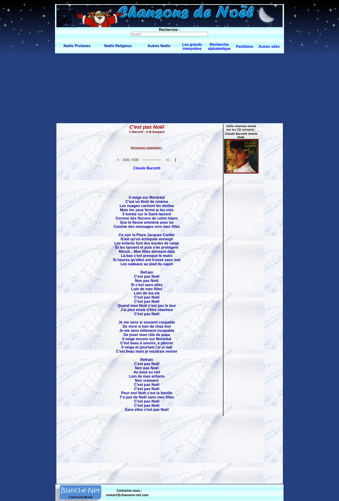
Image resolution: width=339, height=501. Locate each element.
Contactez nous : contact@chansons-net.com (127, 492)
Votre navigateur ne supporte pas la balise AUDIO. (146, 160)
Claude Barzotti (146, 168)
